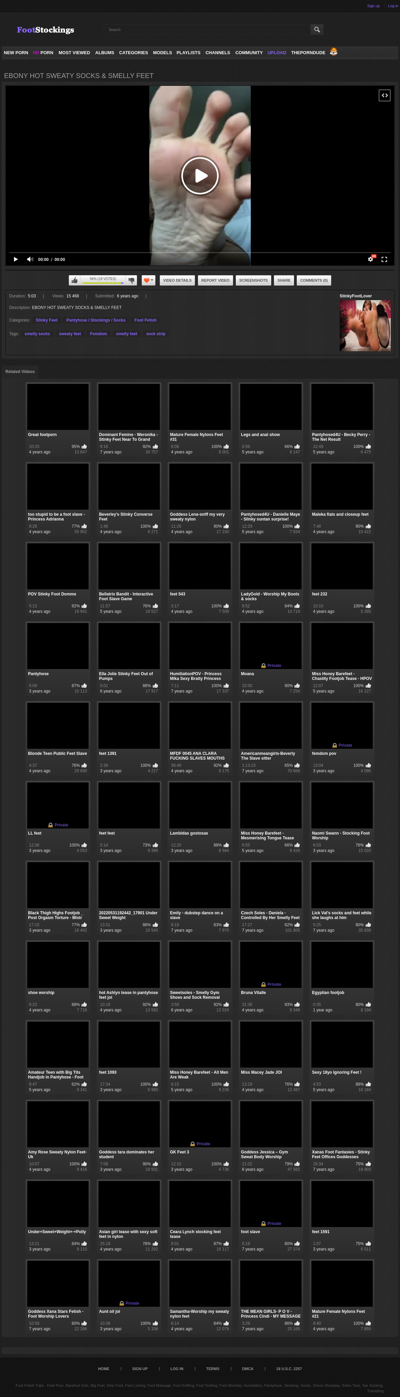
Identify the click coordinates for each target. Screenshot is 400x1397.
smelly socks (37, 333)
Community (249, 52)
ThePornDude (308, 52)
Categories (133, 52)
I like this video (74, 280)
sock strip (156, 333)
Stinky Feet (47, 320)
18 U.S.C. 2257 (289, 1369)
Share (284, 280)
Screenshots (253, 280)
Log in (393, 6)
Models (162, 52)
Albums (104, 52)
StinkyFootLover (356, 296)
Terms (212, 1369)
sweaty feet (70, 333)
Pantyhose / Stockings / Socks (95, 320)
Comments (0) (314, 280)
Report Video (215, 280)
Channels (217, 52)
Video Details (177, 280)
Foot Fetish (146, 320)
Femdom (98, 333)
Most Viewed (74, 52)
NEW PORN (16, 52)
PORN (43, 52)
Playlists (188, 52)
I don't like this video (131, 280)
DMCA (247, 1369)
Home (103, 1369)
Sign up (373, 6)
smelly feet (126, 333)
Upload (276, 52)
